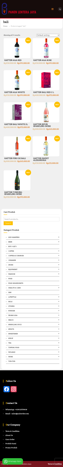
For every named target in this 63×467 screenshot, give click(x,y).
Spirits (11, 329)
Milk (10, 301)
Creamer (12, 260)
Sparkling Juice (14, 324)
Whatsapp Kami (12, 461)
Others (11, 306)
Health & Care (14, 288)
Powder (11, 311)
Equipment (12, 269)
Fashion (11, 274)
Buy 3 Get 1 (12, 246)
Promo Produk (11, 448)
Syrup (10, 338)
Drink (10, 265)
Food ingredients (15, 283)
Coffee (11, 251)
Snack (10, 320)
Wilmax (11, 352)
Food (10, 278)
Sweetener (13, 334)
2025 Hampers (13, 237)
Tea (9, 343)
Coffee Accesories (16, 256)
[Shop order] (47, 35)
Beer (10, 242)
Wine (10, 357)
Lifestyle (12, 297)
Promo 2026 (12, 315)
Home (5, 26)
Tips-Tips (11, 361)
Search (8, 223)
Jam (9, 292)
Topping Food (13, 347)
